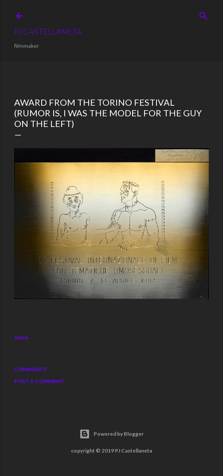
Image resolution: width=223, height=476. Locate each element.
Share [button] (21, 337)
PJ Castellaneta (48, 31)
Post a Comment (39, 381)
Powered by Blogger (111, 434)
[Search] (203, 14)
